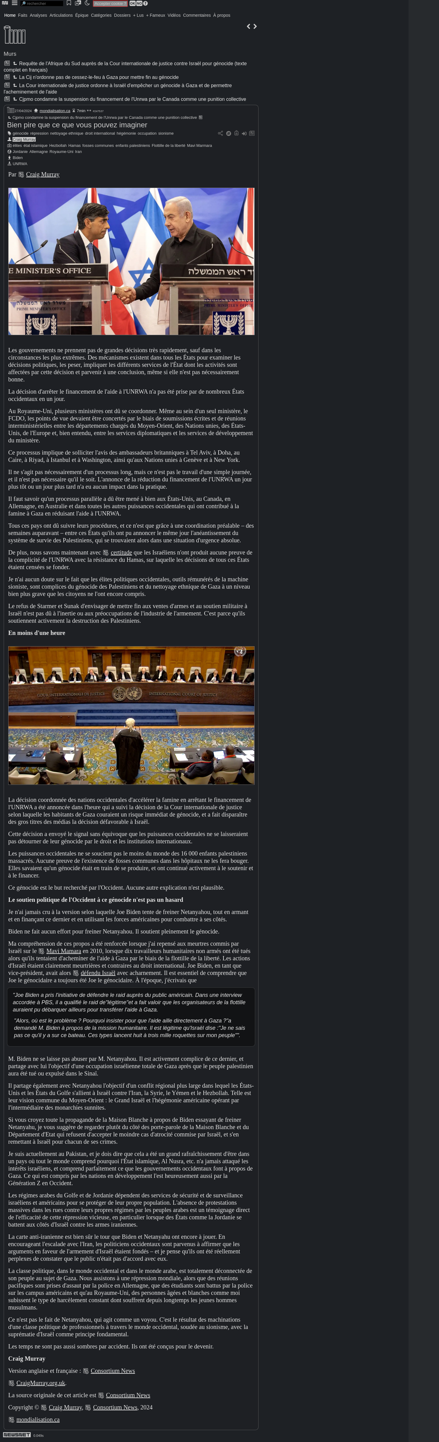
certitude (121, 552)
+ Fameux (155, 15)
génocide (21, 133)
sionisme (166, 133)
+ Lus (138, 15)
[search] (41, 3)
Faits (22, 15)
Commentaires (197, 15)
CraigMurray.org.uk (40, 1383)
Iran (78, 151)
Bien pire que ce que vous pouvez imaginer (77, 125)
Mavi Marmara (199, 145)
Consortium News (113, 1370)
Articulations (61, 15)
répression (39, 133)
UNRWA (20, 163)
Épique (82, 15)
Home (10, 15)
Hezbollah (58, 145)
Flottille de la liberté (168, 145)
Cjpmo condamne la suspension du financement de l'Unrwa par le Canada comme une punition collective (129, 99)
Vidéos (174, 15)
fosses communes (98, 145)
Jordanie (20, 151)
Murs (10, 54)
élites (17, 145)
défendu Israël (98, 972)
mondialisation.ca (55, 110)
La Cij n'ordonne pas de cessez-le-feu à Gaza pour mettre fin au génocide (95, 77)
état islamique (35, 145)
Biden (18, 157)
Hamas (74, 145)
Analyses (38, 15)
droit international (100, 133)
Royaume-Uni (61, 151)
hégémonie (126, 133)
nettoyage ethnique (67, 133)
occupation (147, 133)
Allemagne (38, 151)
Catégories (101, 15)
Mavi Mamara (63, 951)
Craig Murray (24, 139)
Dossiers (122, 15)
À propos (221, 15)
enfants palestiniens (133, 145)
